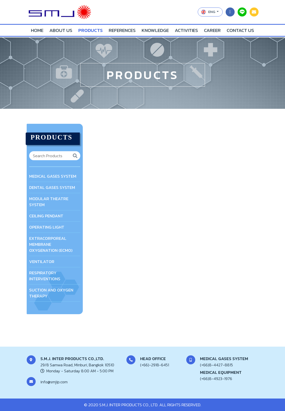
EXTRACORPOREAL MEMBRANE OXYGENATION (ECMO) (51, 244)
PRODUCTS (90, 30)
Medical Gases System (52, 176)
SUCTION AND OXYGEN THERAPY (51, 293)
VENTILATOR (41, 262)
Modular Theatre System (48, 202)
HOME (37, 30)
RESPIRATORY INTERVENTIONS (44, 276)
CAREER (212, 30)
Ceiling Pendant (46, 216)
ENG (208, 11)
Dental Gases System (52, 187)
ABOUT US (60, 30)
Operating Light (46, 227)
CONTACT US (240, 30)
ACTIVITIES (186, 30)
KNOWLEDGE (155, 30)
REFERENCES (122, 30)
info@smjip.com (54, 382)
